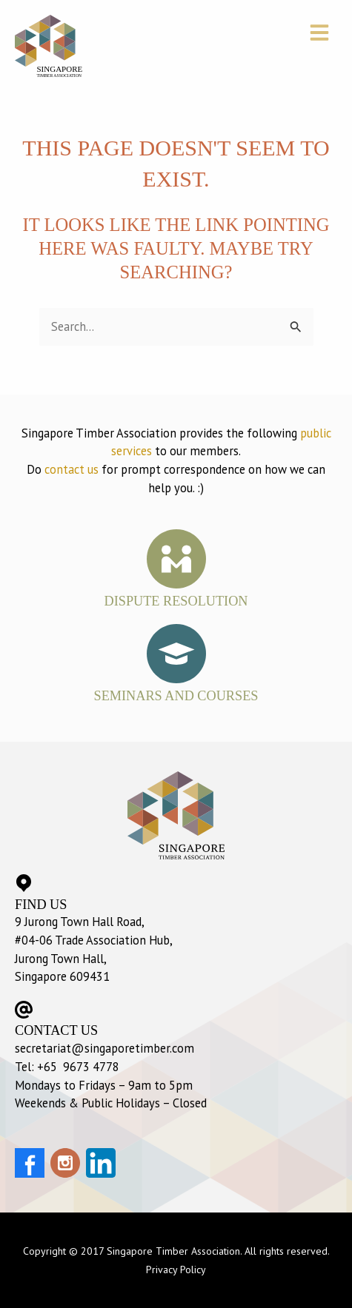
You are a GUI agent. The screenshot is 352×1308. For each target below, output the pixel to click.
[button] (321, 34)
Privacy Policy (176, 1269)
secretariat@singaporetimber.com (104, 1048)
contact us (71, 469)
